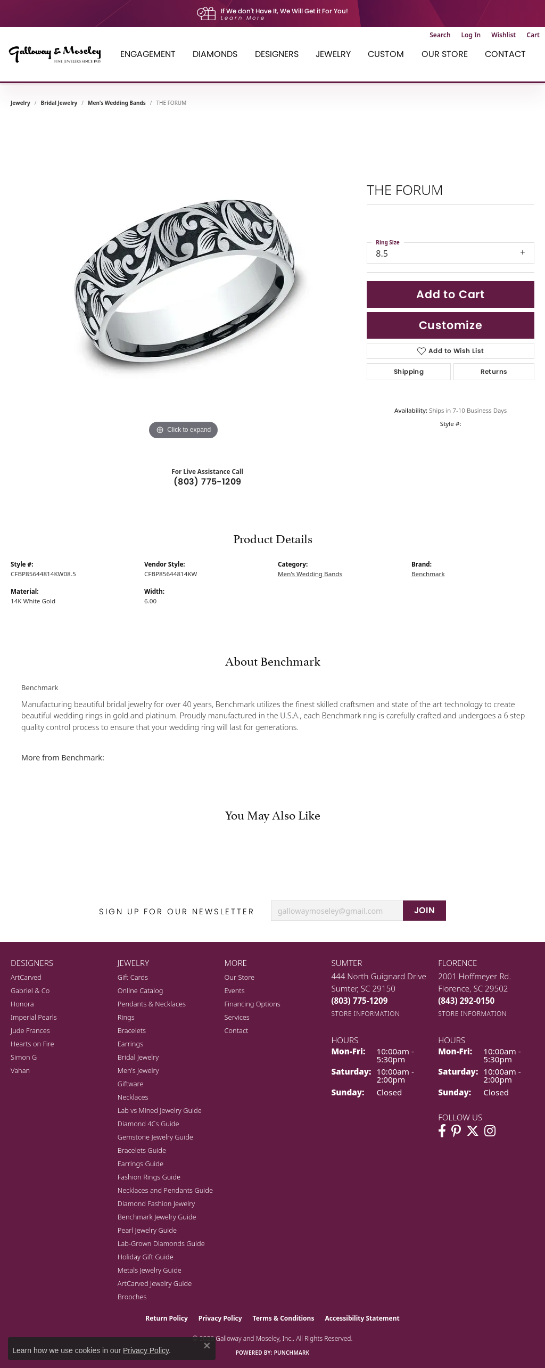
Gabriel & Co (30, 990)
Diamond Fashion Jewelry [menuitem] (156, 1203)
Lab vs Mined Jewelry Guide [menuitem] (160, 1110)
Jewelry (333, 54)
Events (235, 990)
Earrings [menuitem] (130, 1043)
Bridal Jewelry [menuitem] (138, 1057)
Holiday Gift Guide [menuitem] (146, 1256)
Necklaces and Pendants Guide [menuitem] (165, 1190)
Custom (386, 54)
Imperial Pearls (34, 1017)
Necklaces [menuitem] (133, 1097)
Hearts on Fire (32, 1043)
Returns (494, 371)
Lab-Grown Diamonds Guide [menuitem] (161, 1243)
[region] (183, 283)
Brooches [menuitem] (132, 1296)
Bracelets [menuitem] (132, 1030)
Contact (505, 54)
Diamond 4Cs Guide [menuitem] (148, 1123)
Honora (22, 1004)
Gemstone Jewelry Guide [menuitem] (155, 1137)
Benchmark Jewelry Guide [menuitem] (157, 1217)
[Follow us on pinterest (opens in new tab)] (456, 1131)
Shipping (409, 371)
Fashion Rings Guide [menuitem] (149, 1177)
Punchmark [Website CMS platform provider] (292, 1352)
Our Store (445, 54)
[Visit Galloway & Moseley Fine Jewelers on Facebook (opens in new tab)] (442, 1131)
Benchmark (428, 574)
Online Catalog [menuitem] (140, 990)
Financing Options (252, 1004)
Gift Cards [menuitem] (133, 977)
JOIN (424, 910)
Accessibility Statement (362, 1318)
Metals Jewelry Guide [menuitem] (149, 1270)
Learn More (243, 18)
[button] (440, 35)
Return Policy (166, 1318)
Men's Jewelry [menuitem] (138, 1070)
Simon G (24, 1057)
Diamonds (215, 54)
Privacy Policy (220, 1318)
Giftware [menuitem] (131, 1083)
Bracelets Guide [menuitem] (142, 1150)
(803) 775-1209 (208, 482)
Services (237, 1017)
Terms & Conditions (284, 1318)
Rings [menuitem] (126, 1017)
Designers (277, 54)
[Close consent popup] (207, 1345)
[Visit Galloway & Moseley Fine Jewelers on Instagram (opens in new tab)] (490, 1131)
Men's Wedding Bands (117, 103)
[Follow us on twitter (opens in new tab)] (472, 1131)
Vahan (20, 1070)
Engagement (148, 54)
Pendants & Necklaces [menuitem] (152, 1004)
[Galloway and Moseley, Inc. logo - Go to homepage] (58, 54)
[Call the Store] (359, 1000)
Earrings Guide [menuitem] (140, 1163)
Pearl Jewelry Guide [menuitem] (147, 1230)
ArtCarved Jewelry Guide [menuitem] (155, 1283)
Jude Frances (30, 1030)
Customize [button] (451, 325)
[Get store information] (365, 1013)
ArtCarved (26, 977)
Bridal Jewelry (59, 103)
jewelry (20, 103)
